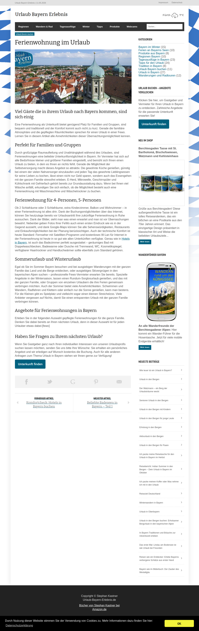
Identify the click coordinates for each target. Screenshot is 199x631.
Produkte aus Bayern (152, 53)
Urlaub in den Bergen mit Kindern (155, 409)
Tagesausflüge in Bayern (154, 59)
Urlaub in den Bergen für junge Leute (156, 418)
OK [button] (179, 623)
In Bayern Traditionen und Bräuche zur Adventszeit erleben (157, 534)
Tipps (100, 26)
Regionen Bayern (149, 56)
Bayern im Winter (149, 47)
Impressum (163, 2)
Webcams (132, 26)
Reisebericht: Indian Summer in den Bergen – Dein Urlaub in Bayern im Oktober (156, 469)
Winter (86, 26)
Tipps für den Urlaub (151, 62)
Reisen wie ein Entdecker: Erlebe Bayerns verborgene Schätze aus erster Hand (159, 558)
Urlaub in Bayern (149, 72)
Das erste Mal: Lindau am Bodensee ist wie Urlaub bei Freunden (157, 546)
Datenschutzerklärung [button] (19, 625)
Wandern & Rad (44, 26)
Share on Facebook (26, 382)
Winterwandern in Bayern (151, 502)
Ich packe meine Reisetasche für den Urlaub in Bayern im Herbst (156, 456)
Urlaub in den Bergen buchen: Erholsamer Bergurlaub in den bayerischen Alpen (159, 522)
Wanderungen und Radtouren (157, 75)
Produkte (115, 26)
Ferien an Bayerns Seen (154, 50)
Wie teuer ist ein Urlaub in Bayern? (155, 370)
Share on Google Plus (72, 382)
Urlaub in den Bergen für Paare (154, 445)
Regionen (23, 26)
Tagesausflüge (68, 26)
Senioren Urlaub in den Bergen (153, 400)
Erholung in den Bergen (150, 427)
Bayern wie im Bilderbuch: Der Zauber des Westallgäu (159, 571)
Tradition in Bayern (150, 65)
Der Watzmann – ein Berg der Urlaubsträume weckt (153, 390)
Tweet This (49, 382)
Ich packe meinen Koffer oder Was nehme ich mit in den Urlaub (159, 483)
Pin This (96, 382)
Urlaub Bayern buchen (25, 34)
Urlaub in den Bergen (149, 379)
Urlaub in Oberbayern (149, 511)
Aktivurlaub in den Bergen (151, 436)
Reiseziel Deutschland (149, 494)
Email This (119, 382)
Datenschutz (177, 2)
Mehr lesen (144, 242)
